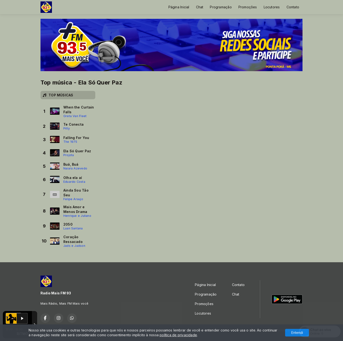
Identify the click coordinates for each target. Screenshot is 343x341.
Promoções (247, 7)
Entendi (297, 333)
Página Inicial (178, 7)
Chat (199, 7)
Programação (221, 7)
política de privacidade (178, 335)
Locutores (272, 7)
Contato (293, 7)
